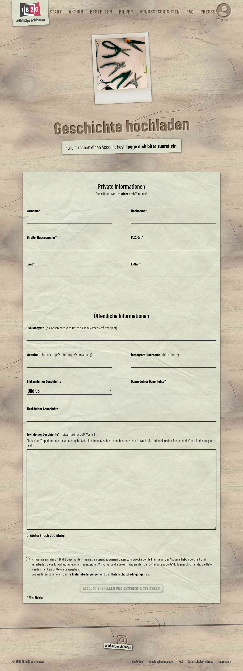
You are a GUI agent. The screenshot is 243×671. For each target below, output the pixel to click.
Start (55, 12)
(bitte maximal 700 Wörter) (61, 434)
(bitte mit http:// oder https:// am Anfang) (59, 354)
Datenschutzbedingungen (128, 574)
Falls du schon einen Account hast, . (121, 146)
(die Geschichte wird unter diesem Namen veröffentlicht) (72, 327)
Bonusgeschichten (160, 12)
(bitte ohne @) (155, 354)
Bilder (126, 12)
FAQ (190, 12)
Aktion (76, 12)
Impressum (224, 661)
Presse (207, 12)
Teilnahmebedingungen (83, 574)
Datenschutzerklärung (200, 661)
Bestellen (101, 12)
